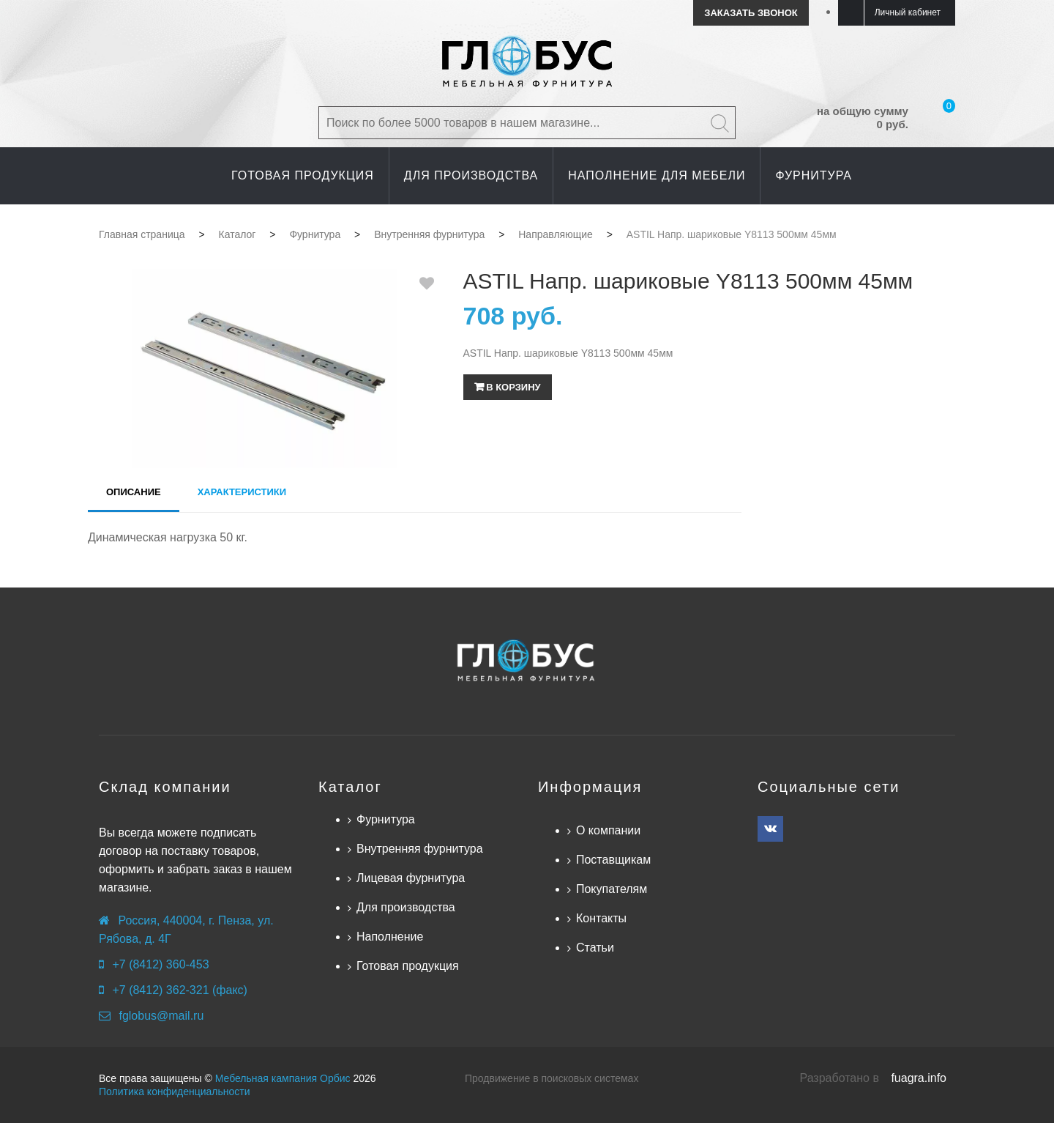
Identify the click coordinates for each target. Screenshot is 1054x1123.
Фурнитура (385, 819)
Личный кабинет (908, 12)
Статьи (595, 947)
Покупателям (611, 889)
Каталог (350, 787)
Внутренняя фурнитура (419, 848)
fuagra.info (918, 1078)
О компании (608, 830)
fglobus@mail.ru (161, 1015)
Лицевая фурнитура (410, 878)
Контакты (601, 918)
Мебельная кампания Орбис (283, 1078)
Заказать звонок (750, 12)
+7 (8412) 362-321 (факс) (179, 990)
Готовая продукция (407, 966)
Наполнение (389, 936)
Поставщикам (613, 859)
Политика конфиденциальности (174, 1091)
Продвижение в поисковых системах (551, 1078)
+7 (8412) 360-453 (160, 964)
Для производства (405, 907)
